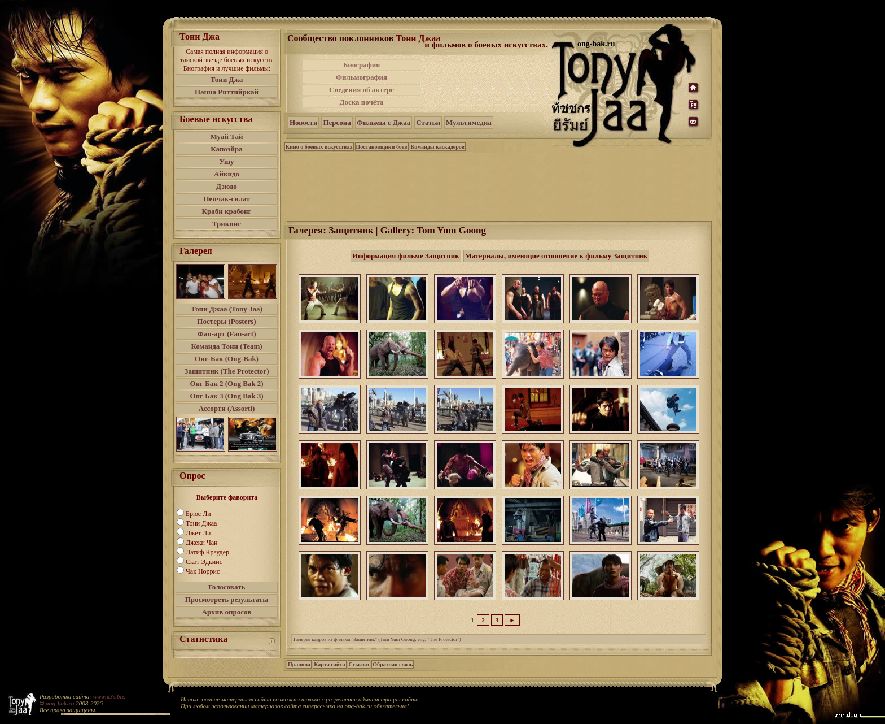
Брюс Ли (198, 514)
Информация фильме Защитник (405, 256)
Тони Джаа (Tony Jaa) (226, 309)
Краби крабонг (227, 211)
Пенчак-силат (226, 198)
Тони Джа (227, 79)
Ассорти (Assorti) (227, 408)
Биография (361, 64)
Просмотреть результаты (227, 599)
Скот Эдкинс (204, 562)
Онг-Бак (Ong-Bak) (227, 358)
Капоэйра (227, 149)
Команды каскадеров (438, 147)
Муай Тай (226, 136)
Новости (303, 122)
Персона (337, 122)
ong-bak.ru (60, 703)
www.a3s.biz (108, 696)
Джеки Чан (201, 543)
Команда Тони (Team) (226, 346)
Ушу (227, 161)
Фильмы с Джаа (383, 122)
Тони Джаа (201, 523)
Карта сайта (329, 664)
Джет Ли (198, 533)
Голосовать (227, 587)
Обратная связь (393, 664)
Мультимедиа (469, 122)
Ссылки (359, 664)
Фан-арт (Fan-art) (227, 334)
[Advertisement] (487, 83)
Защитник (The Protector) (227, 371)
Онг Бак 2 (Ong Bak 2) (226, 383)
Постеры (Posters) (226, 321)
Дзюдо (226, 186)
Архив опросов (227, 612)
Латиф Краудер (207, 552)
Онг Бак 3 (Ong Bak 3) (226, 396)
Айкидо (226, 174)
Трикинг (226, 223)
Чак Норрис (203, 571)
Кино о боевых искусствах (319, 147)
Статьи (428, 122)
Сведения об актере (361, 89)
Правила (299, 664)
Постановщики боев (382, 147)
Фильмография (361, 77)
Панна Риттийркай (227, 92)
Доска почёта (361, 102)
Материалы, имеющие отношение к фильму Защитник (556, 256)
